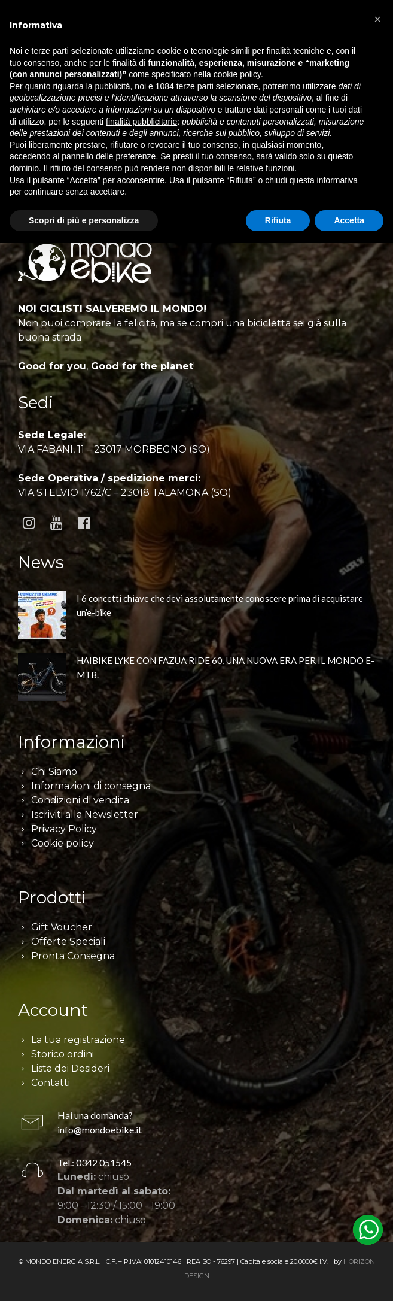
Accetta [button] (349, 220)
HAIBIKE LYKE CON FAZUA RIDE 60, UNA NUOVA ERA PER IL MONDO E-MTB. (225, 667)
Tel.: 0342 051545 (94, 1162)
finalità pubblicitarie (141, 121)
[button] (377, 19)
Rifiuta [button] (278, 220)
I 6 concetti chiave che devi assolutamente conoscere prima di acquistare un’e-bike (220, 605)
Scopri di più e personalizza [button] (84, 220)
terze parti (195, 86)
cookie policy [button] (237, 74)
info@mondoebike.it (99, 1129)
